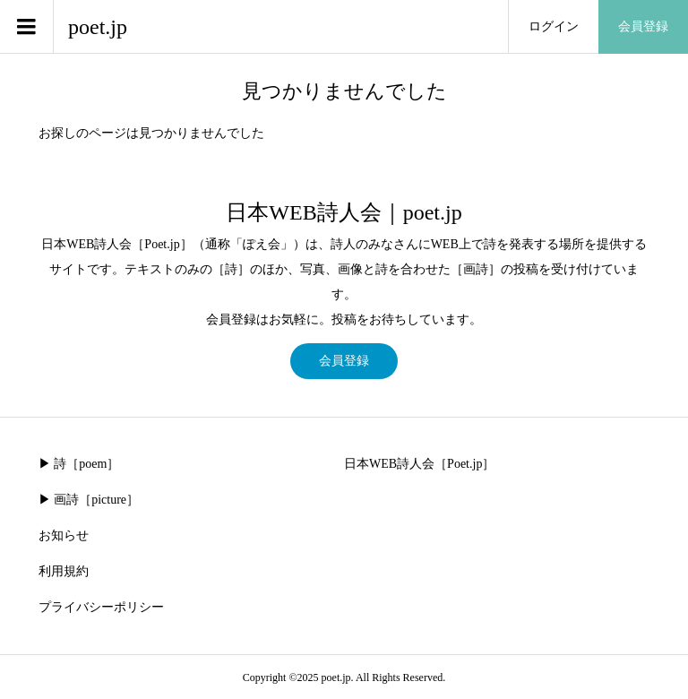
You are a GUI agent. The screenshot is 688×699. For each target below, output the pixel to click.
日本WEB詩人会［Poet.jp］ (419, 463)
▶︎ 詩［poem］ (79, 463)
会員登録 (643, 26)
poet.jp (97, 27)
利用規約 (64, 571)
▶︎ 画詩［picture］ (89, 499)
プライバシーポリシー (101, 607)
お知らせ (64, 535)
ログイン (554, 26)
